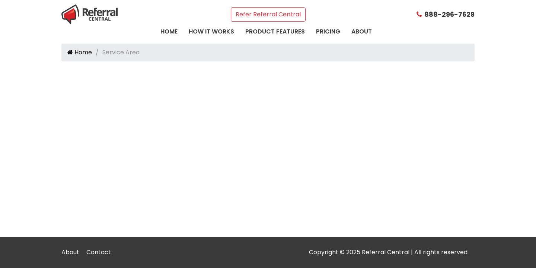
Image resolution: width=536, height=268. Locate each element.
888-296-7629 (446, 14)
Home (169, 31)
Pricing (328, 31)
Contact (98, 252)
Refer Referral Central (268, 14)
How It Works (211, 31)
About (361, 31)
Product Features (275, 31)
